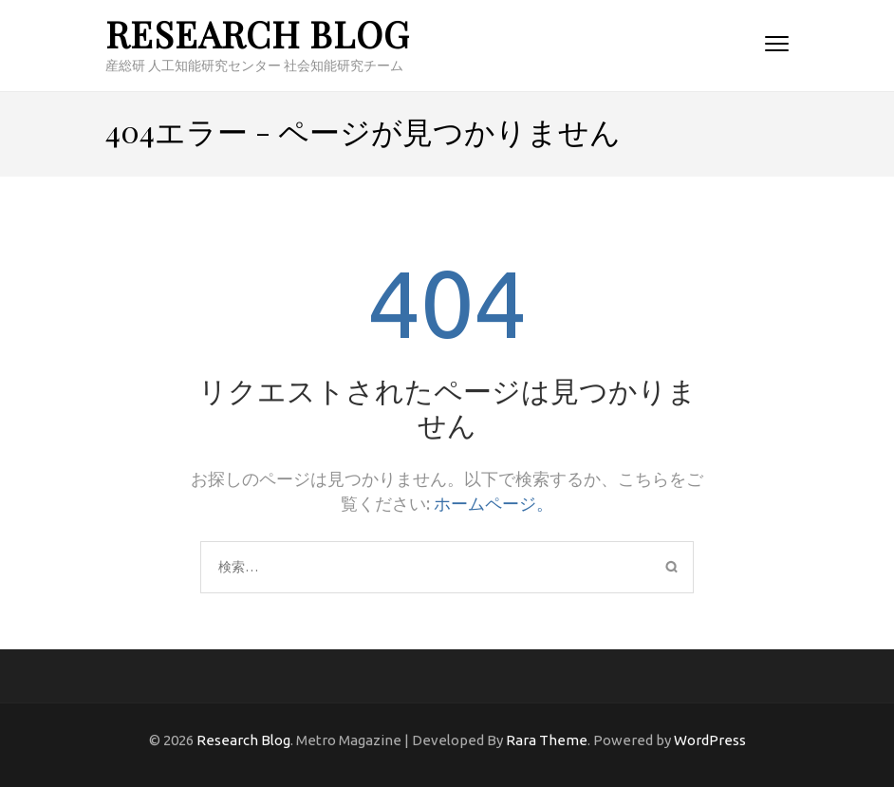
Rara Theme (546, 740)
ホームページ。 (493, 503)
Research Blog (257, 33)
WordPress (710, 740)
